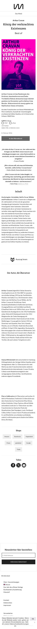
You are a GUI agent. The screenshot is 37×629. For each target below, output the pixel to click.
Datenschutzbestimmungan (19, 624)
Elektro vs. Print (23, 184)
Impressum (7, 605)
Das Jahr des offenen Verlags (13, 587)
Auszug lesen (21, 259)
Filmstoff (6, 592)
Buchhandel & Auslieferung (12, 589)
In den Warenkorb (15, 138)
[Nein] (35, 622)
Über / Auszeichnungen (11, 582)
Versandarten (8, 613)
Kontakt (6, 600)
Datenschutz (7, 603)
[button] (13, 465)
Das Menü (18, 13)
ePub (14, 123)
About (8, 584)
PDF (6, 123)
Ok (33, 619)
